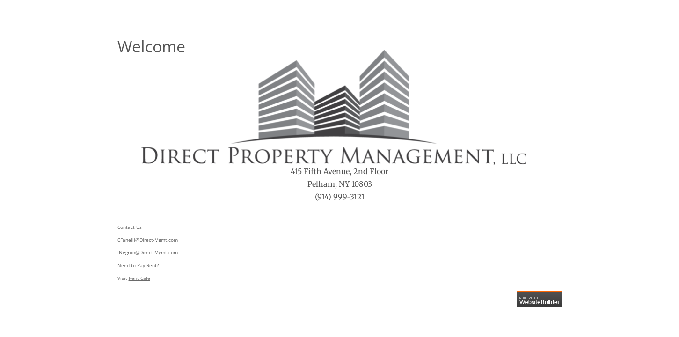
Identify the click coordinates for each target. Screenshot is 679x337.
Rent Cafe (139, 278)
